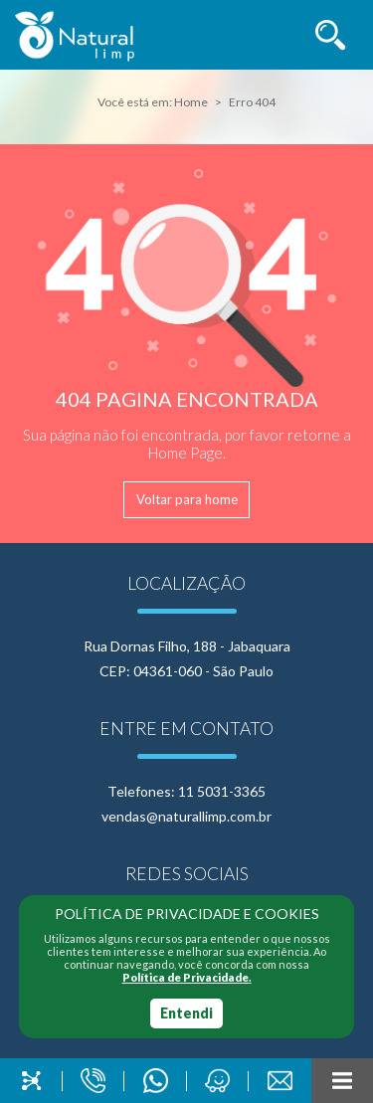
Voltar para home (187, 499)
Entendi (186, 1013)
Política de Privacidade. (187, 977)
